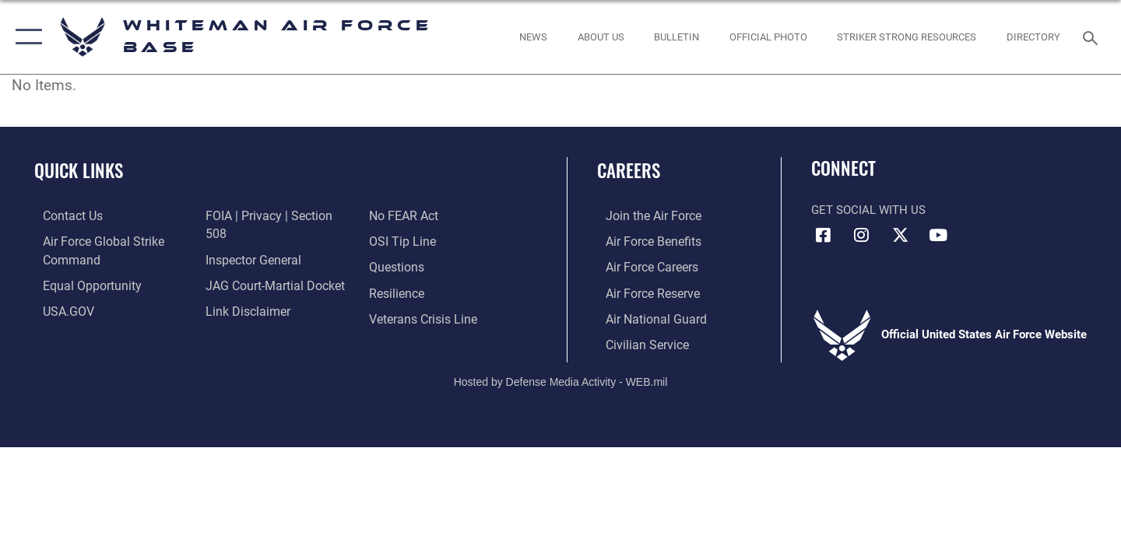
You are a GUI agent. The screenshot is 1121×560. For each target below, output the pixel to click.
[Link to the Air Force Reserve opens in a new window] (643, 292)
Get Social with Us (868, 210)
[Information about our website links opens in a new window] (243, 292)
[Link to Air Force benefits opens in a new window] (643, 240)
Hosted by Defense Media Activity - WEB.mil (561, 379)
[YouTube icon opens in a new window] (938, 235)
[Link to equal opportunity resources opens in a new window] (80, 284)
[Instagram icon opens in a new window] (861, 235)
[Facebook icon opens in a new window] (823, 235)
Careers (628, 170)
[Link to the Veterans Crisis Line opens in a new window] (423, 292)
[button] (25, 37)
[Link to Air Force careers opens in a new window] (642, 266)
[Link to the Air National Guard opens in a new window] (645, 317)
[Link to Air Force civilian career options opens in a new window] (636, 342)
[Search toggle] (1092, 36)
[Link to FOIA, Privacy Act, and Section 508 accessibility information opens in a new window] (274, 215)
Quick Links (78, 170)
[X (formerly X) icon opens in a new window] (900, 235)
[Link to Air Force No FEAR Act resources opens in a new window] (237, 317)
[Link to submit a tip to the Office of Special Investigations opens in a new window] (402, 215)
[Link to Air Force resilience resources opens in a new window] (398, 266)
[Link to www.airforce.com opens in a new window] (643, 215)
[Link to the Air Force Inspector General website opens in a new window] (249, 240)
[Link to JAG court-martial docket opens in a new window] (270, 266)
